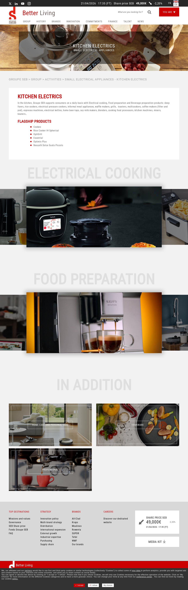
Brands (56, 21)
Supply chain (47, 544)
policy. (15, 579)
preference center (144, 577)
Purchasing (46, 540)
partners (28, 571)
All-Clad (76, 518)
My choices (108, 585)
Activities (53, 79)
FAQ (11, 533)
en (175, 4)
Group (27, 21)
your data (136, 571)
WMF (74, 540)
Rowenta (76, 529)
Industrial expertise (50, 537)
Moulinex (77, 526)
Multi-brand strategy (51, 522)
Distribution (46, 526)
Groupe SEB (18, 79)
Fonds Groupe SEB (18, 529)
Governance (15, 522)
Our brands (78, 544)
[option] (94, 216)
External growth (48, 533)
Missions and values (19, 518)
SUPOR (75, 533)
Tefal (74, 537)
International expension (53, 529)
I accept (79, 585)
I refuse (93, 585)
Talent (128, 21)
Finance (113, 21)
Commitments (94, 21)
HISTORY (41, 21)
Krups (75, 522)
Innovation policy (49, 518)
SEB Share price (17, 526)
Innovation (73, 21)
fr (169, 3)
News (141, 21)
